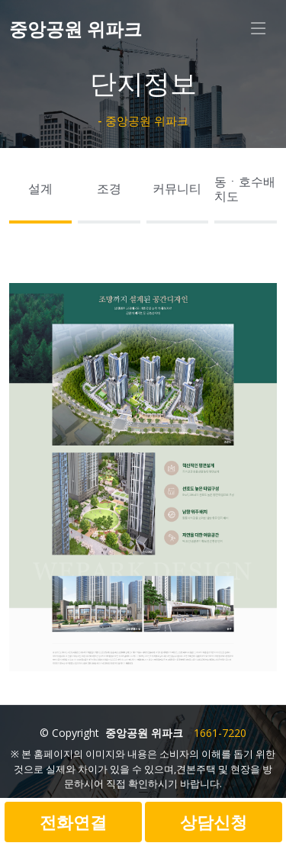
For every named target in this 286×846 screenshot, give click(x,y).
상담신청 (213, 821)
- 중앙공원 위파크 (143, 121)
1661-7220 (220, 732)
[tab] (40, 193)
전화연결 (73, 821)
